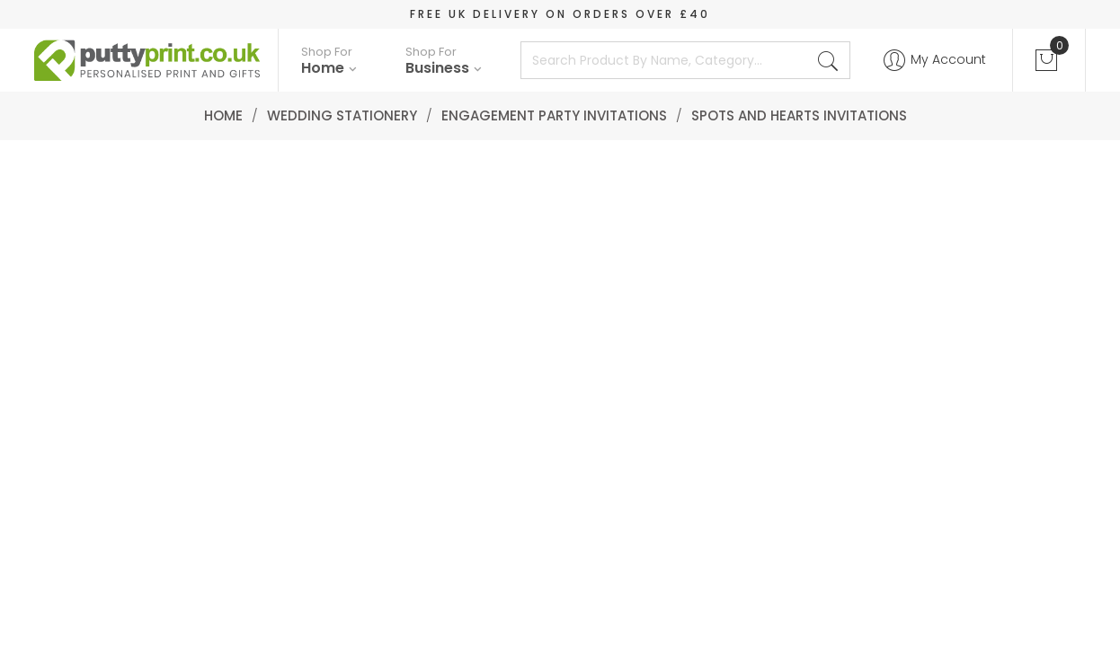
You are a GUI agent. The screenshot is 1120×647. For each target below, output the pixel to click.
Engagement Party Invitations (554, 115)
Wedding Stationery (342, 115)
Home (223, 115)
